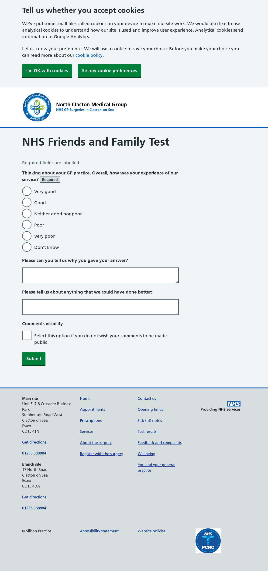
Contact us (147, 398)
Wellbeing (146, 453)
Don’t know (46, 247)
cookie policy (89, 55)
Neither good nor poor (58, 214)
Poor (39, 225)
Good (40, 202)
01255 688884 (34, 453)
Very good (45, 191)
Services (86, 431)
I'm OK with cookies (47, 70)
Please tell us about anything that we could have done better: (87, 292)
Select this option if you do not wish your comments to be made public (100, 339)
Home (85, 398)
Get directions (34, 442)
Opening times (150, 409)
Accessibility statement (99, 531)
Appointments (92, 409)
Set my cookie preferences (109, 70)
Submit (33, 358)
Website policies (151, 531)
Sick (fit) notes (150, 420)
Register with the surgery (101, 453)
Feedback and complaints (160, 442)
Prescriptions (91, 420)
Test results (147, 431)
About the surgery (96, 442)
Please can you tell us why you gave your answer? (75, 260)
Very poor (44, 236)
